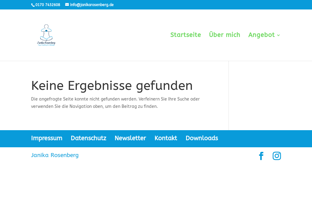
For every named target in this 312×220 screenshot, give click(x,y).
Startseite (185, 35)
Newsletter (130, 138)
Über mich (224, 35)
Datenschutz (88, 138)
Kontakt (165, 138)
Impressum (46, 138)
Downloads (202, 138)
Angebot (261, 35)
